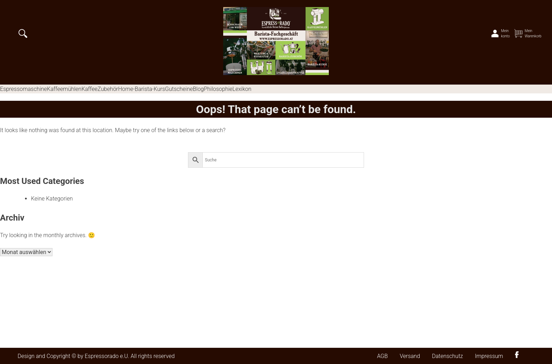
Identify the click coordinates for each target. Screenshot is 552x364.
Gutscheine (179, 89)
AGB (382, 356)
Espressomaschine (23, 89)
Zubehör (108, 89)
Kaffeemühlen (64, 89)
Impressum (489, 356)
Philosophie (218, 89)
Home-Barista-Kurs (141, 89)
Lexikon (241, 89)
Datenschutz (447, 356)
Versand (410, 356)
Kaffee (89, 89)
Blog (198, 89)
